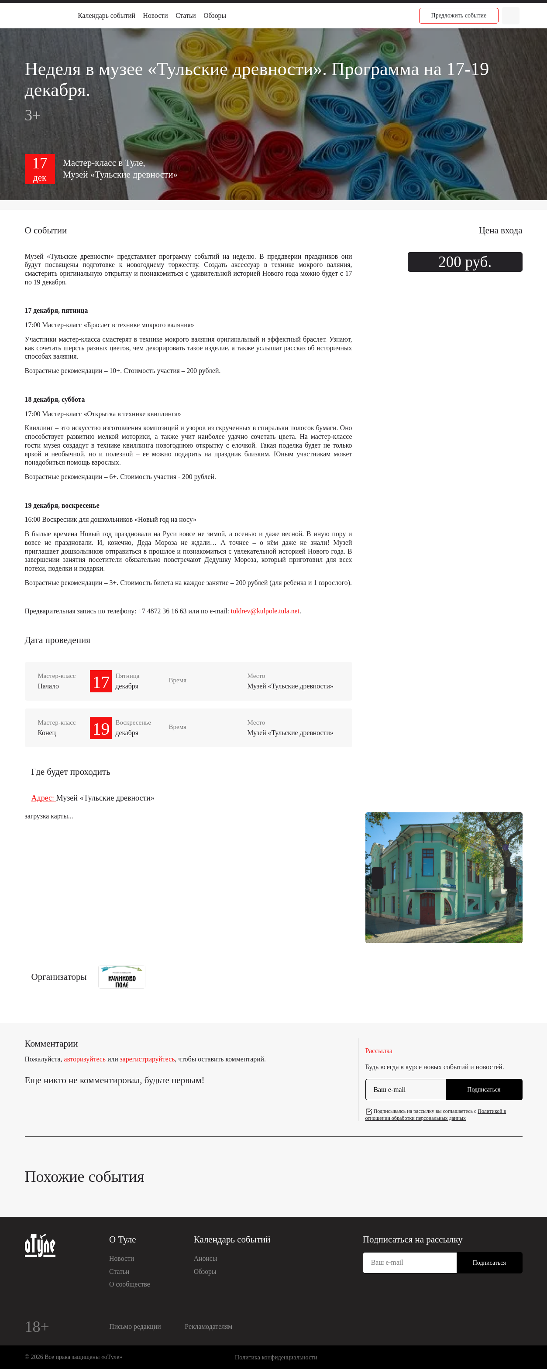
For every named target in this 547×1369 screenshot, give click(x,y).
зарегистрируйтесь (147, 1059)
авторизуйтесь (85, 1059)
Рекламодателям (208, 1326)
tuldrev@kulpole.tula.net (265, 611)
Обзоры (214, 15)
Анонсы (205, 1258)
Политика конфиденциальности (276, 1357)
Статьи (185, 15)
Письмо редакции (135, 1326)
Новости (155, 15)
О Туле (122, 1239)
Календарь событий (106, 15)
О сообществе (129, 1284)
